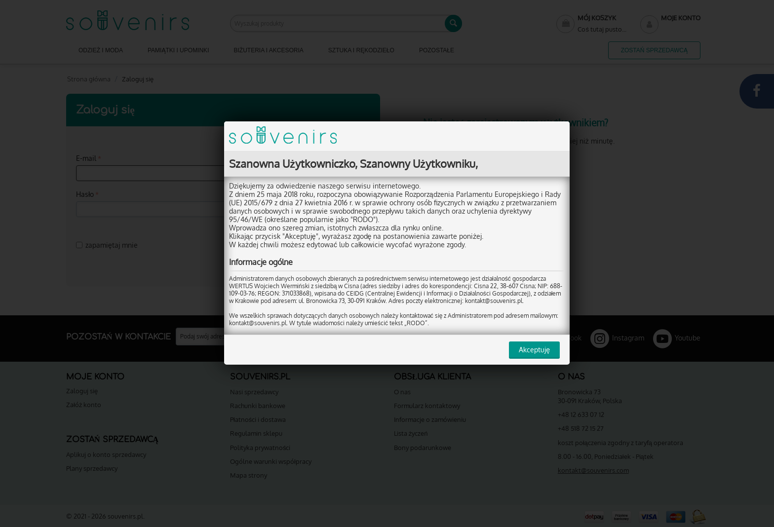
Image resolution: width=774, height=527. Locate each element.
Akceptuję (534, 349)
